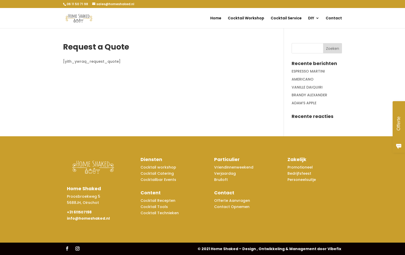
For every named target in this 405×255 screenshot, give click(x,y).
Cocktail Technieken (160, 213)
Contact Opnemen (232, 206)
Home (215, 18)
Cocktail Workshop (246, 18)
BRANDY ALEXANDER (309, 95)
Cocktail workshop (159, 167)
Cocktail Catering (157, 173)
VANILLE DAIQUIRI (307, 87)
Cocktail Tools (154, 206)
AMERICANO (303, 79)
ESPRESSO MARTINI (308, 71)
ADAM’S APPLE (304, 103)
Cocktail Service (286, 18)
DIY (311, 18)
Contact (334, 18)
